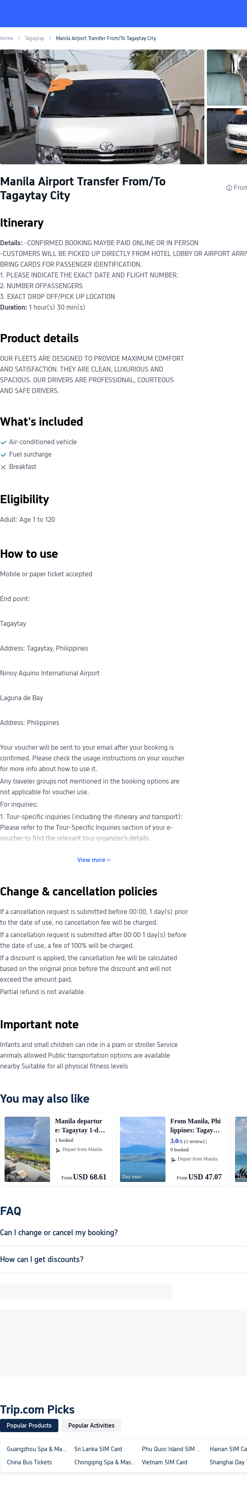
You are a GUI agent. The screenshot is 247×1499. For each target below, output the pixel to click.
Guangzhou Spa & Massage (39, 1449)
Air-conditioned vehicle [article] (43, 442)
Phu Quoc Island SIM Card (174, 1449)
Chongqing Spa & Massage (106, 1462)
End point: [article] (15, 599)
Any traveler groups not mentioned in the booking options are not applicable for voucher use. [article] (90, 786)
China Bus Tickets (29, 1462)
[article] (1, 586)
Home (6, 38)
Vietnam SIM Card (164, 1462)
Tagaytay (34, 38)
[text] (94, 455)
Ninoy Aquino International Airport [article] (50, 673)
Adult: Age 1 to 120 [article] (27, 519)
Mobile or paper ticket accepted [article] (46, 574)
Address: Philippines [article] (29, 723)
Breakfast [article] (22, 467)
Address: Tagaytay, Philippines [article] (44, 648)
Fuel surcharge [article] (30, 454)
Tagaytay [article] (13, 624)
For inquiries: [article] (19, 804)
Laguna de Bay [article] (21, 698)
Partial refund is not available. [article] (43, 992)
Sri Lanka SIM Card (98, 1449)
